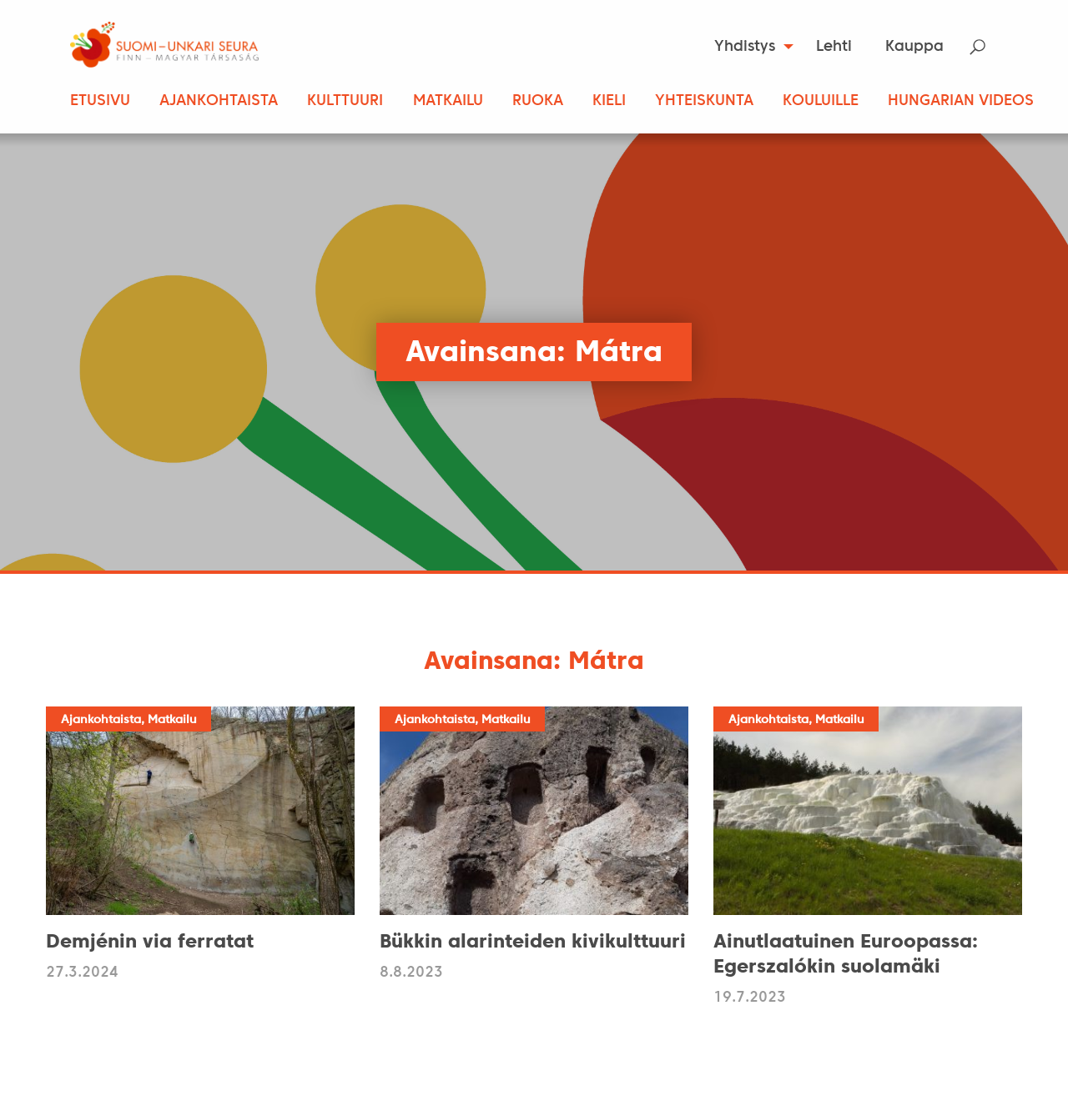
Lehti (834, 47)
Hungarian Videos (961, 101)
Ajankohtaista (218, 101)
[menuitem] (749, 46)
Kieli (609, 101)
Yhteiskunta (704, 101)
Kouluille (821, 101)
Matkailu (448, 101)
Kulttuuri (345, 101)
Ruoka (537, 101)
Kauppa (914, 47)
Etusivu (100, 101)
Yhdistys (744, 47)
